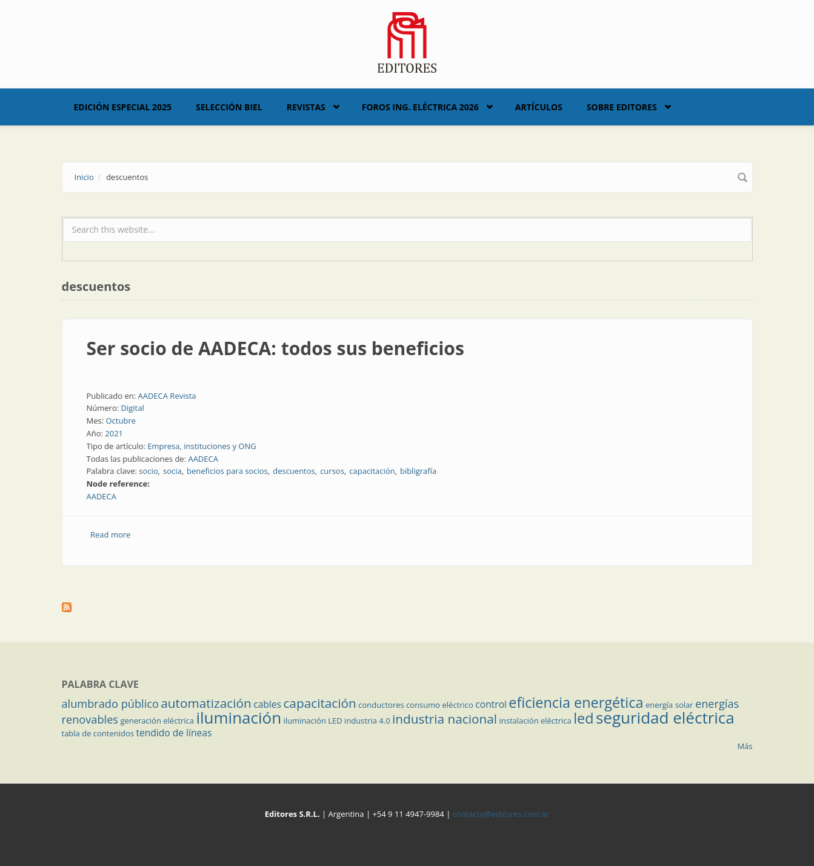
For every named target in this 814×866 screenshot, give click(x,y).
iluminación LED (313, 720)
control (491, 704)
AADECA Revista (167, 395)
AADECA (203, 458)
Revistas (306, 107)
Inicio (84, 177)
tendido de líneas (174, 732)
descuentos (294, 470)
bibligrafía (418, 470)
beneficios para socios (227, 470)
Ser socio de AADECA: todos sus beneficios (275, 348)
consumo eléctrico (439, 704)
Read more (110, 534)
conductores (381, 704)
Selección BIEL (229, 107)
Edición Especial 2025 (123, 107)
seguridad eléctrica (665, 717)
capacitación (372, 470)
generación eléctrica (157, 720)
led (583, 718)
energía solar (669, 704)
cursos (332, 470)
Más (744, 746)
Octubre (120, 420)
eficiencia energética (576, 702)
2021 (114, 433)
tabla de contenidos (98, 733)
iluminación (238, 717)
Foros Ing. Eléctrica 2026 (420, 107)
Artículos (538, 107)
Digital (132, 407)
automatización (206, 702)
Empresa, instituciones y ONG (201, 446)
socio (148, 470)
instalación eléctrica (535, 720)
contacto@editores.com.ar (501, 813)
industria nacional (444, 718)
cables (267, 704)
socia (172, 470)
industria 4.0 (367, 720)
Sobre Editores (622, 107)
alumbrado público (110, 703)
